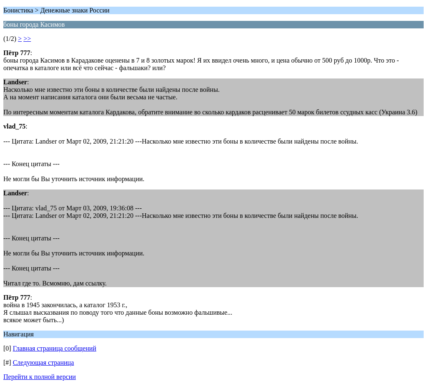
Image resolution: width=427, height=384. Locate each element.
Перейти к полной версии (39, 376)
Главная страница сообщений (54, 348)
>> (27, 38)
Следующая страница (43, 362)
